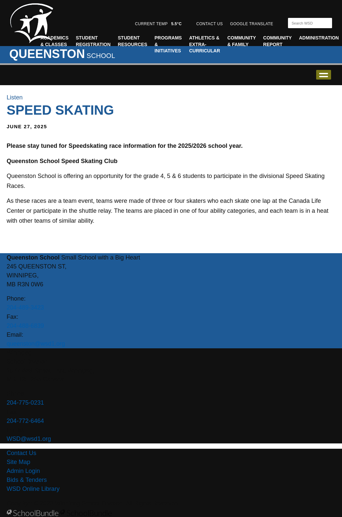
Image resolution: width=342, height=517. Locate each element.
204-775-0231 (25, 402)
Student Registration (93, 41)
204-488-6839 (25, 325)
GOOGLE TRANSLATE (252, 24)
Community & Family (241, 41)
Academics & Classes (54, 41)
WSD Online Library (33, 489)
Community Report (277, 41)
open (323, 75)
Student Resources (132, 41)
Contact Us (21, 453)
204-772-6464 (25, 421)
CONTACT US (209, 24)
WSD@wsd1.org (29, 438)
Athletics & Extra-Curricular (204, 44)
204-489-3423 (25, 307)
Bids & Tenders (27, 480)
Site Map (18, 462)
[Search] (304, 23)
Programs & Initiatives (168, 44)
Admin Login (23, 471)
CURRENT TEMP (158, 24)
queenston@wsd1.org (36, 343)
